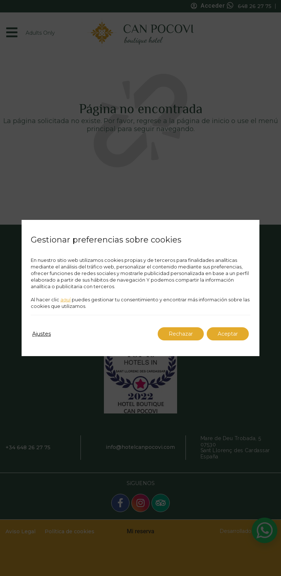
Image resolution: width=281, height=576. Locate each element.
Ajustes (41, 334)
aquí (65, 299)
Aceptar (228, 334)
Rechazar (181, 334)
